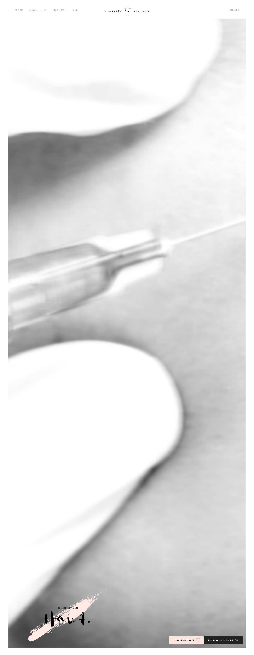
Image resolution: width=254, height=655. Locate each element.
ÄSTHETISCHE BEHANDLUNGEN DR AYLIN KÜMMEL (127, 10)
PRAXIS (19, 10)
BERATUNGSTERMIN (184, 640)
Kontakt (233, 10)
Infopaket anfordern (220, 640)
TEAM (74, 10)
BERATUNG (60, 10)
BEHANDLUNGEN (38, 10)
